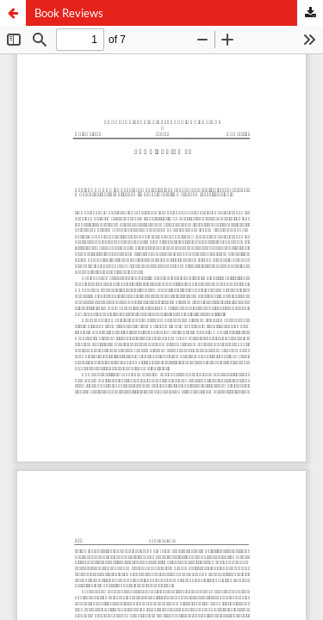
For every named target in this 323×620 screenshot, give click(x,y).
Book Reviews (68, 13)
